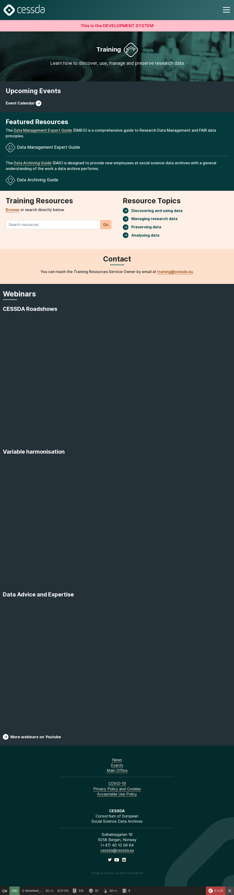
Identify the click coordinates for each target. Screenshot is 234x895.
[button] (226, 10)
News (117, 759)
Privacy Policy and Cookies (117, 788)
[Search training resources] (53, 224)
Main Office (117, 770)
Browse (12, 209)
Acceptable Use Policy (117, 794)
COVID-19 (117, 783)
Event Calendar (23, 103)
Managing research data (150, 219)
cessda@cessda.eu (117, 850)
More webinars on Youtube (32, 737)
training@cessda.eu (175, 271)
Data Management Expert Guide (43, 130)
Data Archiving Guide (32, 163)
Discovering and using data (153, 210)
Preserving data (142, 227)
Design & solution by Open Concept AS (117, 873)
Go (105, 224)
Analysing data (141, 235)
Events (117, 765)
